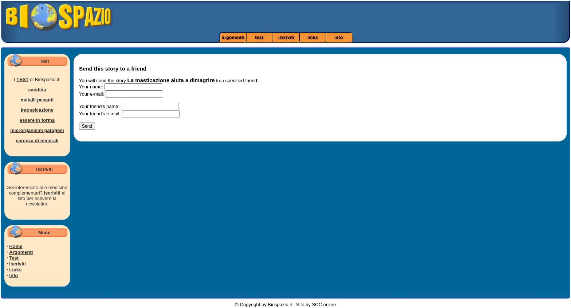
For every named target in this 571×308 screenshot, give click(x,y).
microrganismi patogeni (37, 130)
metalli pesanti (37, 100)
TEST (22, 79)
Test (14, 258)
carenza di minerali (37, 140)
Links (15, 269)
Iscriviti (52, 193)
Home (15, 246)
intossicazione (37, 110)
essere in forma (37, 120)
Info (13, 275)
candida (37, 89)
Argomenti (21, 252)
